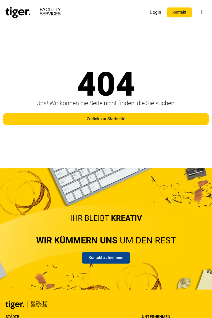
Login (155, 12)
